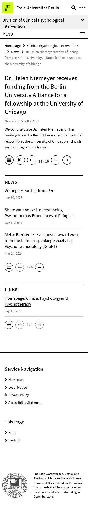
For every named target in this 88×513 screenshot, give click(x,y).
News (15, 51)
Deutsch (14, 440)
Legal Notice (17, 387)
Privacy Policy (18, 394)
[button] (9, 267)
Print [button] (11, 432)
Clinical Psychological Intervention (52, 45)
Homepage (13, 45)
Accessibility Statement (25, 402)
